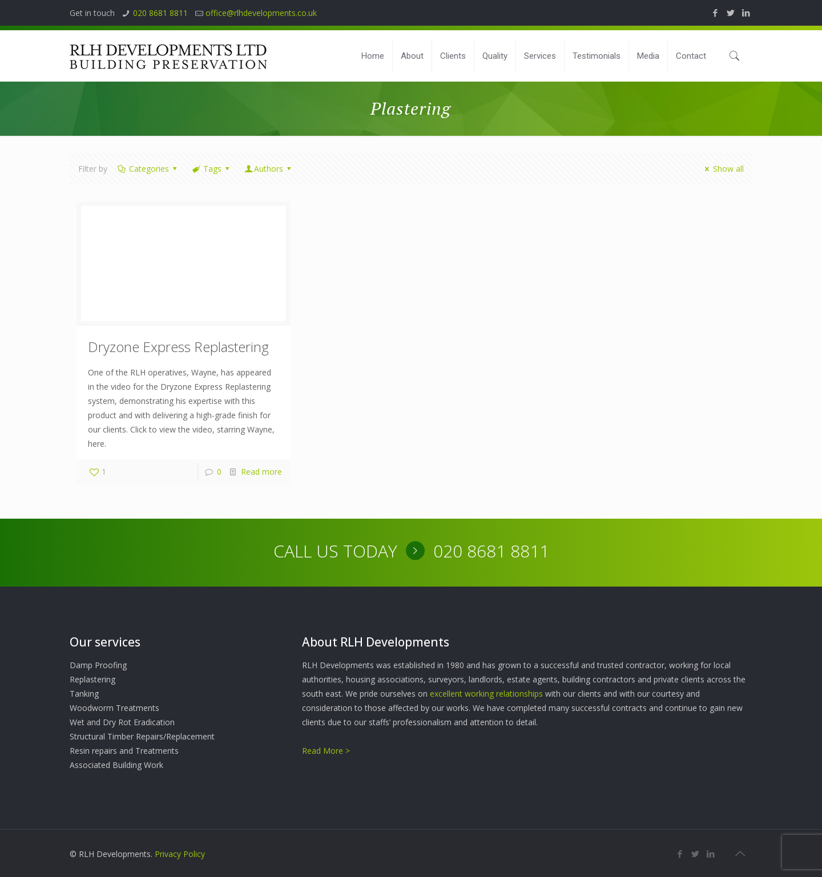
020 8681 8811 (160, 12)
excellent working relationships (486, 693)
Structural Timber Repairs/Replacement (142, 736)
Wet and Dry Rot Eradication (122, 722)
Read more (261, 471)
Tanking (84, 693)
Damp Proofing (98, 665)
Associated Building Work (116, 764)
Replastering (92, 679)
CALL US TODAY (335, 551)
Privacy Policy (180, 853)
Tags (211, 168)
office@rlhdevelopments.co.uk (261, 12)
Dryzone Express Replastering (178, 346)
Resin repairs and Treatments (124, 750)
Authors (269, 168)
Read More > (326, 750)
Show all (723, 168)
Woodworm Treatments (114, 707)
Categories (148, 168)
